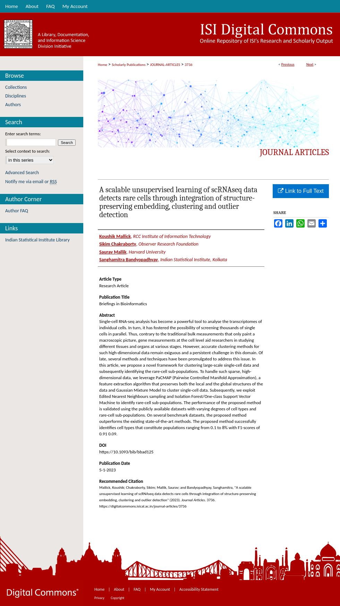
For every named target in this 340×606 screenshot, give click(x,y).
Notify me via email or (31, 182)
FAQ (137, 589)
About (119, 589)
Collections (16, 87)
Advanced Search (22, 173)
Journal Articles (294, 152)
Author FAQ (16, 211)
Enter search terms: (23, 133)
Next (310, 64)
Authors (13, 105)
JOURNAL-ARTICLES (165, 64)
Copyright (117, 598)
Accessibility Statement (199, 589)
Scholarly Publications (128, 64)
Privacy (99, 598)
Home (102, 64)
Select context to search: (27, 151)
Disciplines (15, 96)
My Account (160, 589)
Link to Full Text (300, 191)
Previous (287, 64)
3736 (188, 64)
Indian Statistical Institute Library (37, 240)
